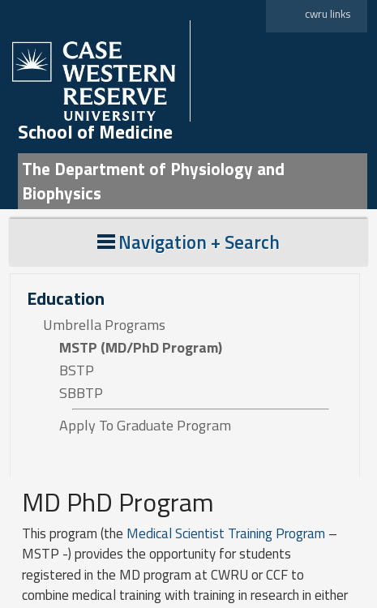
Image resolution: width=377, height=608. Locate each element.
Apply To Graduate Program (145, 425)
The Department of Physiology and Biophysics (153, 181)
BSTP (76, 370)
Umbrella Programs (104, 325)
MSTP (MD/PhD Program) (140, 347)
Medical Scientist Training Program (227, 533)
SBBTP (81, 393)
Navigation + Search (188, 242)
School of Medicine (95, 132)
